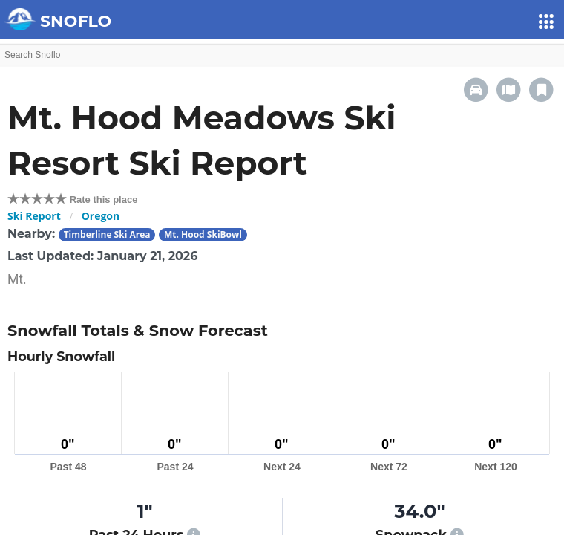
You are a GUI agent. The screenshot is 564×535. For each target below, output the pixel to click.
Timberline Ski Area (107, 234)
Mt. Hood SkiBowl (203, 234)
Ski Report (34, 216)
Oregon (101, 216)
